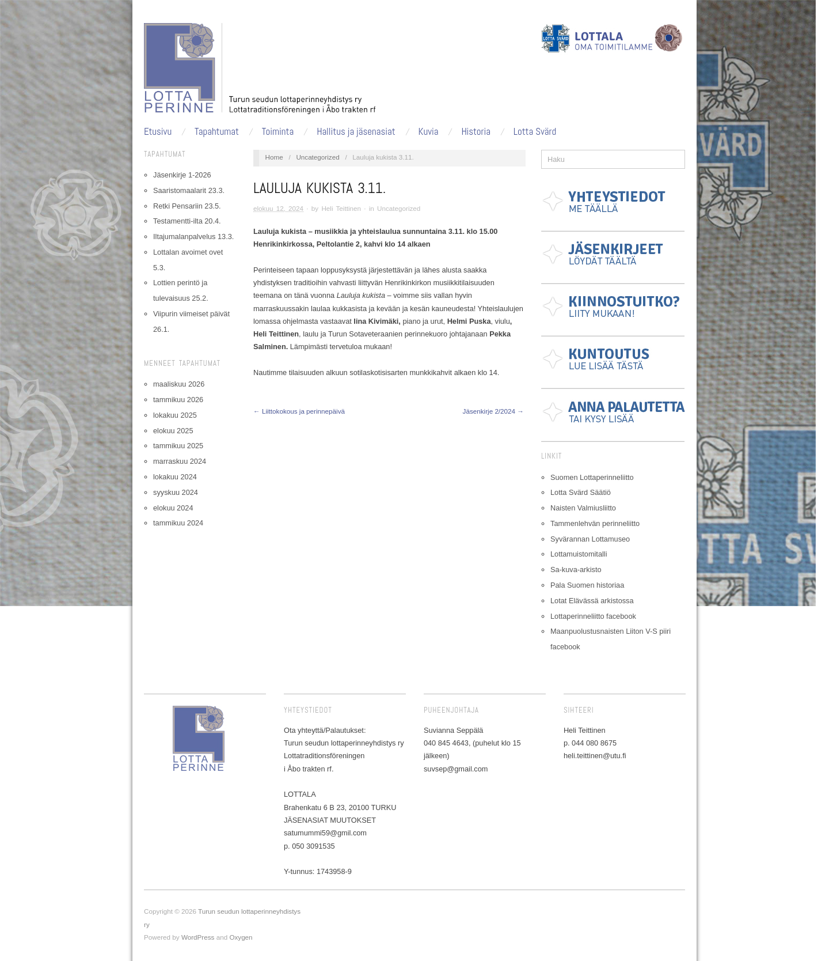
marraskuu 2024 (179, 461)
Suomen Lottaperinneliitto (592, 477)
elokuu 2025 (173, 430)
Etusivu (158, 132)
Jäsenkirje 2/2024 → (493, 411)
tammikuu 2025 (178, 445)
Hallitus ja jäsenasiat (356, 132)
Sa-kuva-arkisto (576, 569)
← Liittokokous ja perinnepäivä (299, 411)
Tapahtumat (217, 132)
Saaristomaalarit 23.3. (189, 190)
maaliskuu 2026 (178, 384)
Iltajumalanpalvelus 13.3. (193, 236)
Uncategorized (317, 157)
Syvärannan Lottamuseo (590, 539)
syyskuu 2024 (175, 492)
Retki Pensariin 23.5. (187, 206)
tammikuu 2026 (178, 399)
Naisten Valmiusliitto (583, 508)
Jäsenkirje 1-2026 (182, 175)
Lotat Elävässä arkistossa (592, 600)
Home (274, 157)
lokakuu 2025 (175, 415)
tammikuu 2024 (178, 523)
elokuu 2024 (173, 508)
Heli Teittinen (341, 208)
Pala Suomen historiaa (587, 585)
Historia (475, 132)
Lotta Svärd (535, 132)
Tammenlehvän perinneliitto (595, 523)
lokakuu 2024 (175, 476)
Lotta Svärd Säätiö (580, 492)
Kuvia (429, 132)
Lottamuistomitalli (578, 554)
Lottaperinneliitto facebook (593, 616)
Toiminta (278, 132)
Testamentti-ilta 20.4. (187, 221)
